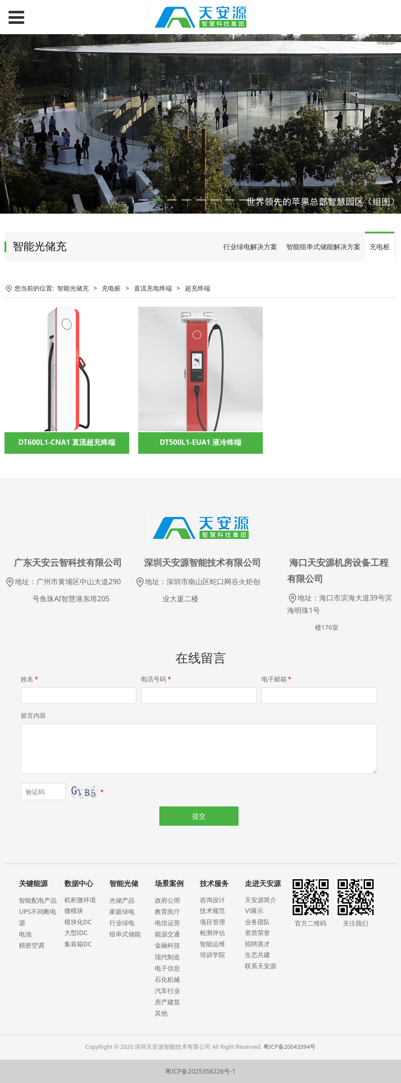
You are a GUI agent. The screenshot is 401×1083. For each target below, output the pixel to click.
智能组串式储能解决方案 (323, 246)
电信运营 (167, 922)
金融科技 (167, 945)
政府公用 (167, 900)
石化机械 (167, 979)
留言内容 (33, 715)
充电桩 (379, 246)
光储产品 (122, 900)
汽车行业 (167, 990)
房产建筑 (167, 1002)
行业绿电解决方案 (250, 246)
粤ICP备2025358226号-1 (200, 1071)
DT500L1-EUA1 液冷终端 (200, 442)
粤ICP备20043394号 (289, 1047)
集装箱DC (78, 944)
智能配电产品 (38, 900)
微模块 (73, 910)
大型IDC (76, 932)
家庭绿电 (122, 911)
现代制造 (167, 957)
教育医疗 (167, 911)
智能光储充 (73, 288)
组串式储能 (125, 934)
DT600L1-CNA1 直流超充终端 (67, 442)
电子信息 (167, 968)
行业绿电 (122, 922)
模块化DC (78, 921)
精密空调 (31, 945)
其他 (161, 1013)
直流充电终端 (153, 288)
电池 (25, 934)
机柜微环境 (80, 899)
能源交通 (167, 934)
